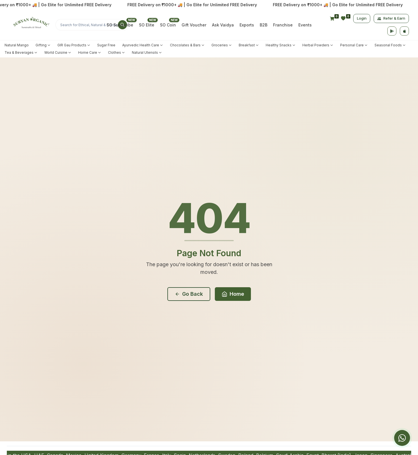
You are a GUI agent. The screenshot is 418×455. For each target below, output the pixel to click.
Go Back (189, 294)
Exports (247, 24)
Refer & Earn (391, 18)
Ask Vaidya (223, 24)
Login (362, 18)
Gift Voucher (194, 24)
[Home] (30, 25)
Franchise (283, 24)
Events (305, 24)
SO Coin (168, 24)
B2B (263, 24)
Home (233, 294)
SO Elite (146, 24)
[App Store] (404, 31)
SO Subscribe (120, 24)
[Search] (92, 24)
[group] (384, 438)
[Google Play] (391, 31)
